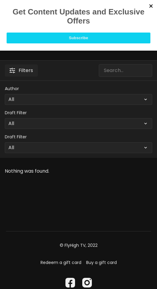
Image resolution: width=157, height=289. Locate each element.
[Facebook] (70, 282)
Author (12, 89)
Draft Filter (16, 113)
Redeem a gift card (61, 262)
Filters (21, 70)
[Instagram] (87, 282)
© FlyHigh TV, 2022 (79, 245)
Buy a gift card (101, 262)
